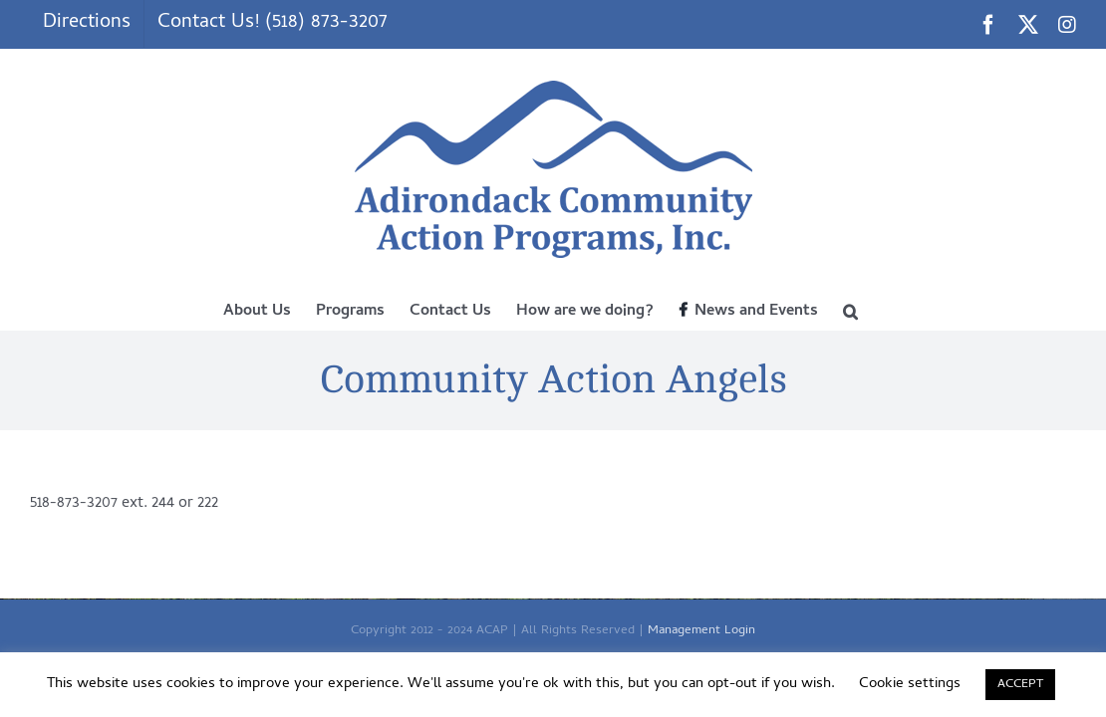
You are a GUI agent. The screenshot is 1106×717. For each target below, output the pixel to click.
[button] (920, 310)
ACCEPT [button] (1020, 684)
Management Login (701, 630)
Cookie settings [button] (910, 684)
